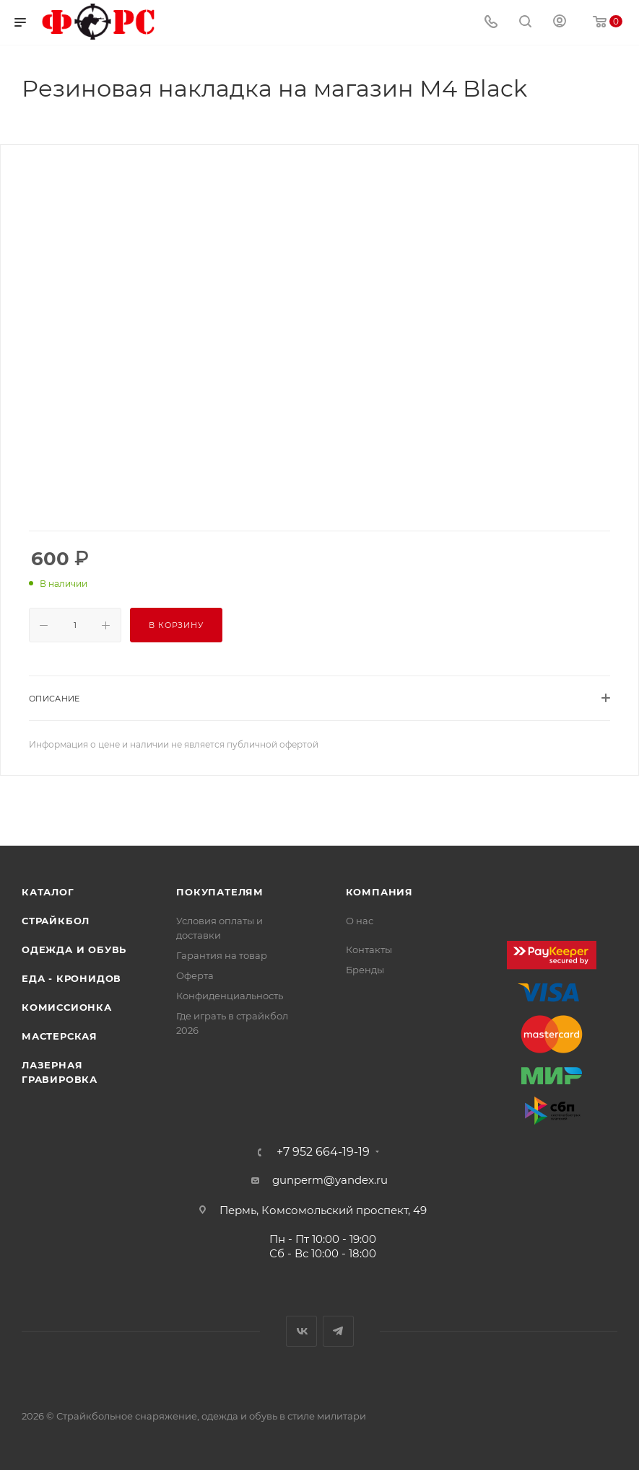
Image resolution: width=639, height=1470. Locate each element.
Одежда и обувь (74, 949)
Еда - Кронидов (71, 978)
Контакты (369, 949)
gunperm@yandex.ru (330, 1180)
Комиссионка (67, 1007)
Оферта (195, 975)
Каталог (48, 892)
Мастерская (59, 1036)
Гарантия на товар (221, 955)
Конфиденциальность (229, 995)
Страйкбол (56, 920)
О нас (359, 920)
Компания (379, 892)
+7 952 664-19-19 (323, 1152)
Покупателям (220, 892)
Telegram (338, 1331)
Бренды (365, 969)
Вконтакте (301, 1331)
